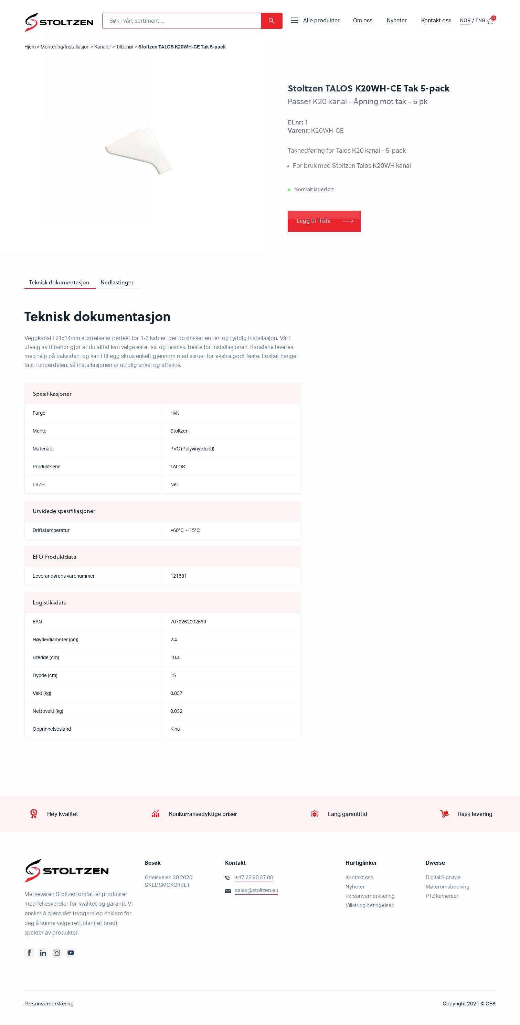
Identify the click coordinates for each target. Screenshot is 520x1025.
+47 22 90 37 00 (254, 878)
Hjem (30, 47)
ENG (480, 20)
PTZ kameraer (442, 896)
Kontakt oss (436, 20)
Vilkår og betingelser (369, 905)
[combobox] (192, 21)
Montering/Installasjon (65, 47)
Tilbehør (125, 47)
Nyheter (397, 20)
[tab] (59, 283)
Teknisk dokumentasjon (59, 282)
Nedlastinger (117, 282)
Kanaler (102, 47)
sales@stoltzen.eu (256, 890)
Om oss (362, 20)
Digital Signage (443, 878)
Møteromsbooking (447, 887)
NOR (465, 20)
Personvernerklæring (370, 896)
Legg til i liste (314, 221)
